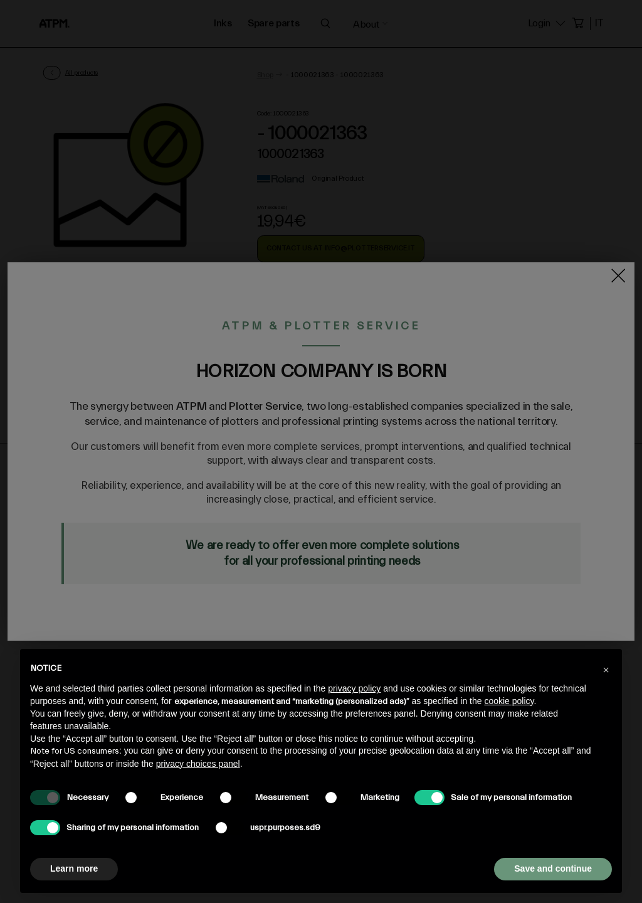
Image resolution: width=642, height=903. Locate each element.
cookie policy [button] (509, 701)
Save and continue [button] (553, 868)
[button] (606, 669)
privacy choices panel (198, 764)
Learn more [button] (74, 868)
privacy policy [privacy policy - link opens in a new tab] (354, 688)
